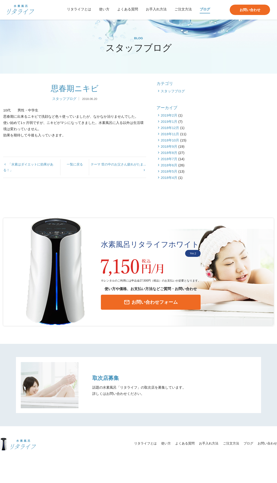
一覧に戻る (104, 183)
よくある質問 (127, 9)
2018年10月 (235, 164)
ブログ (205, 9)
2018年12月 (235, 151)
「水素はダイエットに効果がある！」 (30, 183)
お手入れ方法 (156, 9)
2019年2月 (234, 139)
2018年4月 (234, 201)
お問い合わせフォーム (143, 309)
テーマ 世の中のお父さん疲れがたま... (178, 183)
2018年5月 (234, 195)
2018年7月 (234, 182)
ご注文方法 (183, 9)
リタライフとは (79, 9)
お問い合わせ (250, 10)
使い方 (104, 9)
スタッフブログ (93, 122)
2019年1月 (234, 145)
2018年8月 (234, 176)
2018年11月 (235, 157)
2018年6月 (234, 189)
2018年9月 (234, 170)
